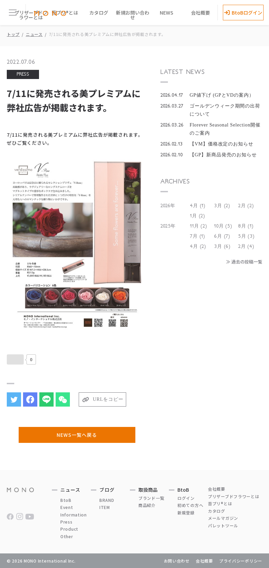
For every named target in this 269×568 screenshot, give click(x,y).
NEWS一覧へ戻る (77, 434)
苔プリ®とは (220, 503)
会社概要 (200, 12)
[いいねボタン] (15, 359)
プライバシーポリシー (240, 561)
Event (66, 507)
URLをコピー (108, 399)
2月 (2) (246, 206)
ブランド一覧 (151, 498)
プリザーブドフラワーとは (31, 15)
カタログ (98, 12)
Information (73, 514)
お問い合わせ (177, 561)
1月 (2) (197, 216)
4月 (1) (198, 206)
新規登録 (186, 512)
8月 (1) (246, 226)
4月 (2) (198, 246)
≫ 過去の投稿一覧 (244, 261)
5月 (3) (246, 236)
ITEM (104, 507)
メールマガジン (223, 518)
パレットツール (223, 525)
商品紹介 (147, 505)
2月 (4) (246, 246)
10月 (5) (223, 226)
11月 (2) (198, 226)
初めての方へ (190, 505)
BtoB (66, 500)
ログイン (186, 498)
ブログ (107, 489)
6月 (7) (222, 236)
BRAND (106, 500)
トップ (13, 34)
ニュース (34, 34)
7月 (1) (197, 236)
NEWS (166, 12)
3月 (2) (222, 206)
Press (66, 522)
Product (69, 529)
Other (66, 536)
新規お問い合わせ (132, 15)
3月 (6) (222, 246)
